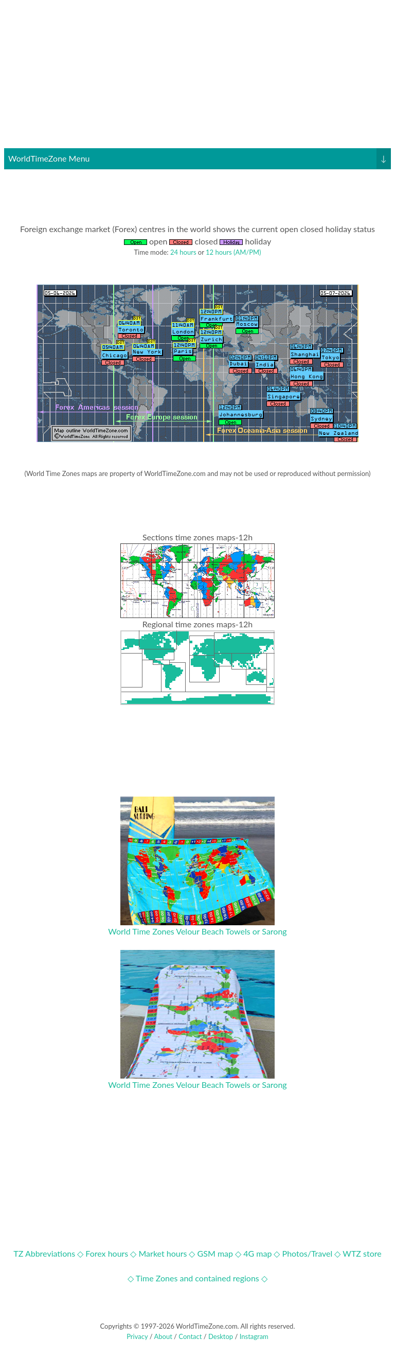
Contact (190, 1336)
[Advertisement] (197, 76)
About (163, 1336)
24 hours (183, 252)
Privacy (137, 1336)
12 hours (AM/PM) (233, 252)
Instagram (254, 1336)
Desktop (220, 1336)
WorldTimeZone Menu (199, 158)
